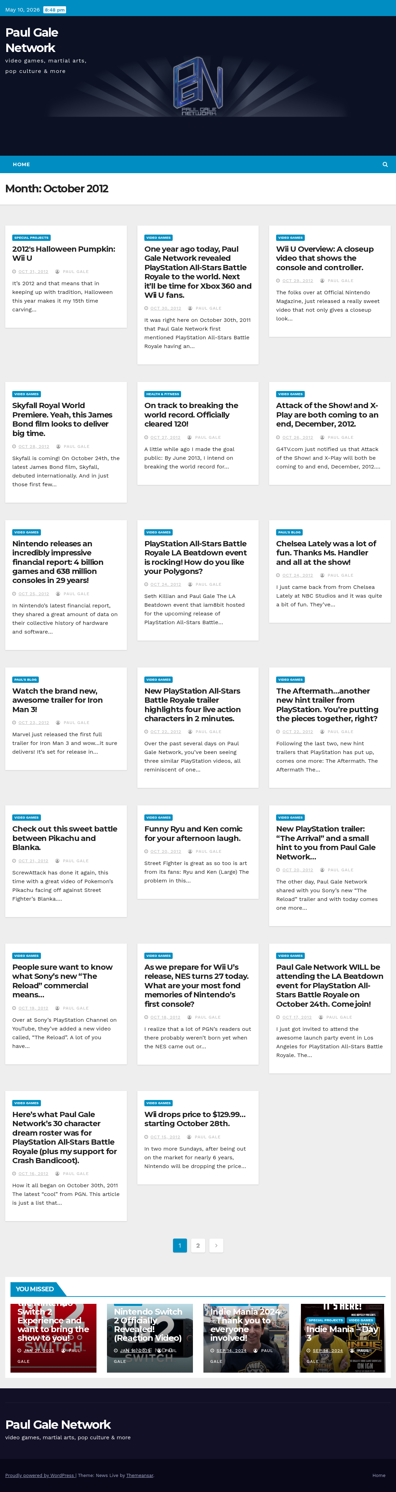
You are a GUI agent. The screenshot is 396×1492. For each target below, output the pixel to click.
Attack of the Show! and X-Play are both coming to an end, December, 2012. (327, 415)
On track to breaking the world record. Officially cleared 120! (191, 415)
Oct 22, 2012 (166, 731)
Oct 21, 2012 (34, 860)
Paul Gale (72, 271)
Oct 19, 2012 (34, 1008)
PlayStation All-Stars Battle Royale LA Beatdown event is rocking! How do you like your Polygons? (195, 557)
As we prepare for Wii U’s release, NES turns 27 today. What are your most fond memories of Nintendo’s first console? (196, 985)
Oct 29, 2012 (297, 280)
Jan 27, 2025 (39, 1350)
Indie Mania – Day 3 (342, 1333)
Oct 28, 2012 (34, 446)
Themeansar (139, 1475)
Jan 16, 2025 (135, 1350)
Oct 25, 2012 (34, 593)
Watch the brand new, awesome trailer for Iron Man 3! (57, 700)
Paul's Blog (289, 532)
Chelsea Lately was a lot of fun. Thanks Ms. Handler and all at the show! (326, 553)
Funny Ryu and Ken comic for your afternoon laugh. (193, 833)
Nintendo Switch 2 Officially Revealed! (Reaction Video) (148, 1325)
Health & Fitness (162, 394)
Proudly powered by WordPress (40, 1475)
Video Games (158, 237)
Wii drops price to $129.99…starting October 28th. (194, 1119)
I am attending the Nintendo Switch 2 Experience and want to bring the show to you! (53, 1316)
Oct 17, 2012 (297, 1017)
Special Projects (31, 237)
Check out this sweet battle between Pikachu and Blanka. (64, 838)
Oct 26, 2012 (297, 437)
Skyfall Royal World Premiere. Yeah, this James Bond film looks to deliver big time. (62, 419)
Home (21, 164)
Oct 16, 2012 (34, 1173)
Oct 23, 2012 (34, 722)
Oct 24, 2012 (166, 584)
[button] (385, 164)
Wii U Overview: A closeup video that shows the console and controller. (325, 258)
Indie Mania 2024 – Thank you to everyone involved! (245, 1325)
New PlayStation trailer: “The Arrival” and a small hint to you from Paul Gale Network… (325, 842)
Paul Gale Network (57, 1424)
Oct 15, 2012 (165, 1137)
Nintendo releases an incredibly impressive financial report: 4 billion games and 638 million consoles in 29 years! (57, 562)
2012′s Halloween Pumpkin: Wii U (63, 253)
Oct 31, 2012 (34, 271)
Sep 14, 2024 (231, 1350)
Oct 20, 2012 (166, 851)
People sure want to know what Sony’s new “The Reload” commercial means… (62, 980)
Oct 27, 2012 (166, 437)
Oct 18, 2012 (166, 1017)
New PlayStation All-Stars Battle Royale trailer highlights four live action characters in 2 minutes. (192, 704)
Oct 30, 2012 (166, 308)
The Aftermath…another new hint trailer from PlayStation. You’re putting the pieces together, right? (327, 704)
